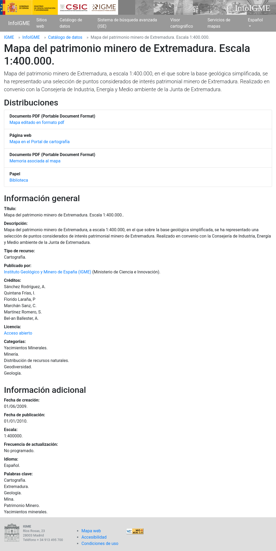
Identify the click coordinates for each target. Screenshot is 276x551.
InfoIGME (19, 23)
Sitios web (41, 23)
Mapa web (91, 530)
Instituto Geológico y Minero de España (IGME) (47, 271)
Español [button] (255, 19)
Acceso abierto (18, 333)
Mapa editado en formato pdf (36, 122)
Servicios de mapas (218, 23)
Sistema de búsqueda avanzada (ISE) (127, 23)
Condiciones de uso (99, 543)
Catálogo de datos (71, 23)
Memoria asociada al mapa (34, 160)
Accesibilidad (93, 537)
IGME (9, 37)
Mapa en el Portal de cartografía (39, 141)
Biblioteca (18, 180)
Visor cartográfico (181, 23)
